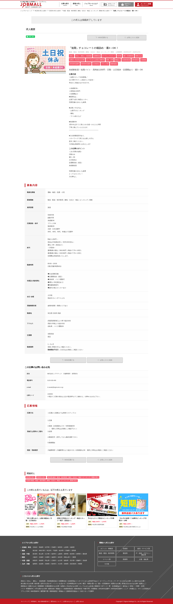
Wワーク (104, 586)
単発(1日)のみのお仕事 (130, 583)
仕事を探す (65, 4)
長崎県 (47, 563)
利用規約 (33, 601)
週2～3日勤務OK (104, 583)
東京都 (35, 550)
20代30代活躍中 (104, 588)
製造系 (125, 553)
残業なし (142, 583)
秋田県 (60, 547)
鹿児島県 (73, 563)
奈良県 (60, 557)
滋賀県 (53, 557)
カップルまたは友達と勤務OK (89, 586)
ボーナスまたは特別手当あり (88, 581)
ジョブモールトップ (26, 11)
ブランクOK (25, 591)
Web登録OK (35, 591)
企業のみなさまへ (68, 601)
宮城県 (53, 547)
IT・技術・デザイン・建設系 (143, 553)
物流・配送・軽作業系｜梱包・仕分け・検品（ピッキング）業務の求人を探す (86, 11)
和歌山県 (67, 557)
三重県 (74, 557)
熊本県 (53, 563)
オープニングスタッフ (107, 581)
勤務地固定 (53, 591)
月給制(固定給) (52, 581)
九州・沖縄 (26, 564)
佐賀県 (41, 563)
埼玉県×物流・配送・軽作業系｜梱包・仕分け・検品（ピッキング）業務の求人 (73, 477)
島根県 (41, 560)
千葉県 (55, 550)
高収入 (23, 581)
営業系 (125, 548)
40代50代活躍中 (116, 588)
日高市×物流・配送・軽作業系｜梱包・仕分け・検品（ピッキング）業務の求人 (51, 480)
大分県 (60, 563)
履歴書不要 (44, 591)
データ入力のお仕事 (124, 581)
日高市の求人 (41, 477)
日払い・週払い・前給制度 (36, 581)
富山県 (41, 553)
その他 (106, 564)
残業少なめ (32, 586)
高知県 (85, 560)
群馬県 (74, 550)
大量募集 (94, 588)
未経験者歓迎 (68, 588)
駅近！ (132, 586)
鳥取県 (35, 560)
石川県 (47, 553)
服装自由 (51, 588)
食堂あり (126, 586)
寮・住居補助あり (115, 586)
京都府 (41, 557)
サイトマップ (25, 601)
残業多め (24, 586)
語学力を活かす (46, 583)
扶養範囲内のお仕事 (52, 586)
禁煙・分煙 (140, 586)
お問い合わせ (80, 601)
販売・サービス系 (143, 548)
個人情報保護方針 (43, 601)
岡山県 (47, 560)
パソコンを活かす (59, 583)
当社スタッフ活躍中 (87, 591)
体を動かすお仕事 (27, 583)
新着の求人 (77, 4)
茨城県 (67, 550)
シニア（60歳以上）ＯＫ (132, 588)
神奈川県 (42, 550)
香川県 (72, 560)
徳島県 (66, 560)
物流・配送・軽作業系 (106, 553)
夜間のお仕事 (115, 583)
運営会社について (56, 601)
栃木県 (61, 550)
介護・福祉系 (143, 559)
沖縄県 (80, 563)
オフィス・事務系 (107, 548)
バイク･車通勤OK (27, 588)
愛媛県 (78, 560)
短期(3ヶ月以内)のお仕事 (69, 586)
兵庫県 (47, 557)
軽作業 (37, 583)
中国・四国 (26, 560)
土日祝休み (146, 588)
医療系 (125, 559)
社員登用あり (72, 581)
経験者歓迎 (78, 588)
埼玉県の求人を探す (41, 11)
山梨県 (60, 553)
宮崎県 (66, 563)
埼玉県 (49, 550)
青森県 (41, 547)
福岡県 (35, 563)
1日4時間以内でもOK (74, 583)
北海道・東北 (26, 547)
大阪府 (35, 557)
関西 (23, 557)
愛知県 (85, 553)
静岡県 (78, 553)
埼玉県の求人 (30, 477)
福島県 (72, 547)
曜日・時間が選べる (90, 583)
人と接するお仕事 (138, 581)
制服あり (59, 588)
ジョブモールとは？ (91, 4)
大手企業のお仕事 (40, 588)
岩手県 (47, 547)
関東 (23, 550)
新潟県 (35, 553)
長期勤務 (41, 586)
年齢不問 (86, 588)
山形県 (66, 547)
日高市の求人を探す (55, 11)
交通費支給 (62, 581)
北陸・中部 (26, 554)
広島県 (53, 560)
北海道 (35, 547)
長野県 (66, 553)
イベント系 (107, 559)
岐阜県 (72, 553)
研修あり (62, 591)
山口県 (60, 560)
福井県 (53, 553)
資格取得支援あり (72, 591)
